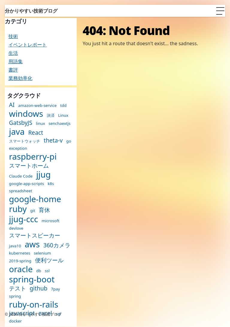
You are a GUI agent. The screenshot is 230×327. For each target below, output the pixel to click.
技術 (13, 36)
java (17, 132)
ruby (18, 209)
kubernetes (19, 253)
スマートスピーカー (34, 235)
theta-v (53, 140)
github (38, 288)
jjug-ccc (23, 219)
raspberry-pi (33, 156)
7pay (55, 289)
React (35, 132)
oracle (21, 269)
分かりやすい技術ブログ (31, 10)
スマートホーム (29, 165)
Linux (63, 115)
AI (12, 105)
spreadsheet (20, 191)
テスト (17, 288)
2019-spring (20, 261)
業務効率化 (20, 78)
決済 (51, 115)
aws (32, 244)
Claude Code (21, 176)
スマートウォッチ (24, 141)
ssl (47, 271)
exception (18, 148)
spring (15, 296)
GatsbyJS (20, 122)
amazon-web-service (37, 106)
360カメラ (56, 245)
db (38, 271)
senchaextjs (59, 123)
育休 (44, 210)
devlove (16, 228)
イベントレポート (27, 44)
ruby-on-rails (33, 304)
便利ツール (49, 260)
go (68, 141)
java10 (15, 246)
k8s (51, 184)
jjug (43, 174)
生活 (13, 53)
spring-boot (32, 279)
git (32, 211)
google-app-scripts (26, 184)
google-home (35, 199)
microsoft (50, 221)
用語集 (15, 61)
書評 (13, 69)
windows (26, 114)
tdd (63, 106)
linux (40, 123)
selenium (42, 253)
